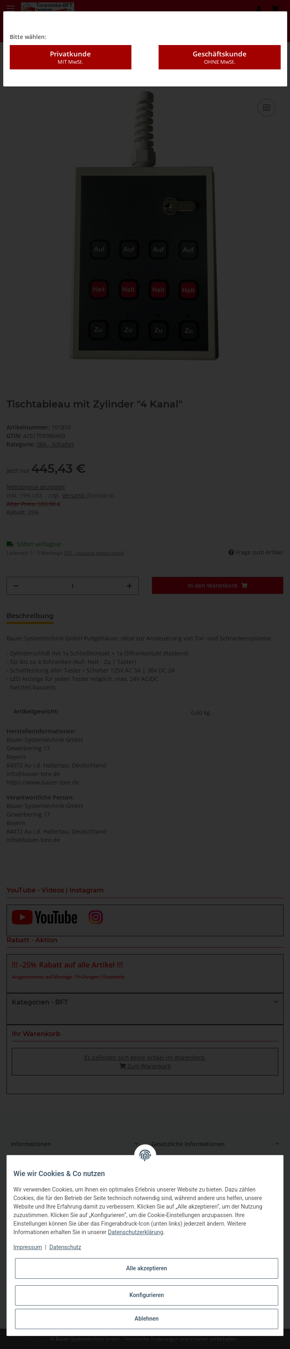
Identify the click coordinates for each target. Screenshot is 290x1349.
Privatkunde (71, 39)
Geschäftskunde (220, 39)
